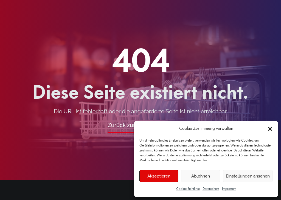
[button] (270, 129)
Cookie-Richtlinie (188, 189)
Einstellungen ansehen (248, 176)
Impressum (229, 189)
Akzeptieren (158, 176)
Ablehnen (200, 176)
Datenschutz (211, 189)
